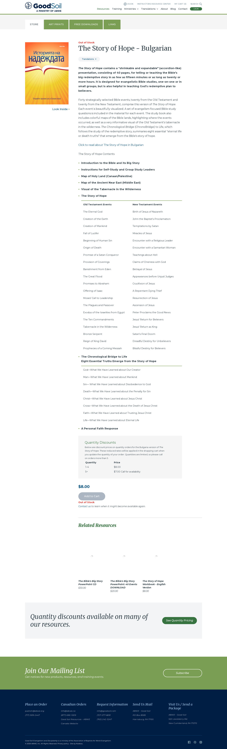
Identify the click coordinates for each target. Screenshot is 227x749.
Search (196, 4)
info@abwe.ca (68, 711)
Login (196, 9)
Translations (148, 8)
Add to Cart (91, 496)
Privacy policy (63, 744)
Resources (103, 8)
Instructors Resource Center (154, 4)
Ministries (130, 8)
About (164, 8)
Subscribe (182, 673)
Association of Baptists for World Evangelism (92, 741)
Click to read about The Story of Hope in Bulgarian (111, 144)
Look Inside (61, 109)
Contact (182, 8)
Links (112, 24)
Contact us (84, 506)
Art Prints (56, 24)
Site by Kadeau (76, 744)
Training (117, 8)
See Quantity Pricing (179, 620)
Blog (173, 8)
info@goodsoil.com (106, 711)
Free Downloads (86, 24)
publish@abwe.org (34, 711)
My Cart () (180, 4)
